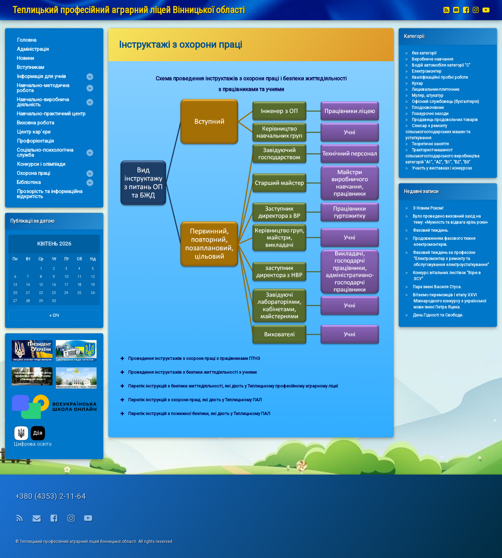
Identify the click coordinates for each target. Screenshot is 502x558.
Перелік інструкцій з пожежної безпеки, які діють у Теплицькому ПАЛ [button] (260, 413)
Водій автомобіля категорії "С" (464, 65)
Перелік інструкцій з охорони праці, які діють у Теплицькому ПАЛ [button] (256, 400)
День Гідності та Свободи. (461, 315)
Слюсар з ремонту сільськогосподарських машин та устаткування (460, 131)
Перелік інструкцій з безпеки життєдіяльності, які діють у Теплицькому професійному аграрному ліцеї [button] (294, 386)
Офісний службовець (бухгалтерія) (468, 101)
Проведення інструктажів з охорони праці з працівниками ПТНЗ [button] (255, 358)
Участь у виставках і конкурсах (465, 168)
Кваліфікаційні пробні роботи (463, 77)
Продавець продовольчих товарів (468, 119)
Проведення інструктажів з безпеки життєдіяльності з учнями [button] (254, 372)
